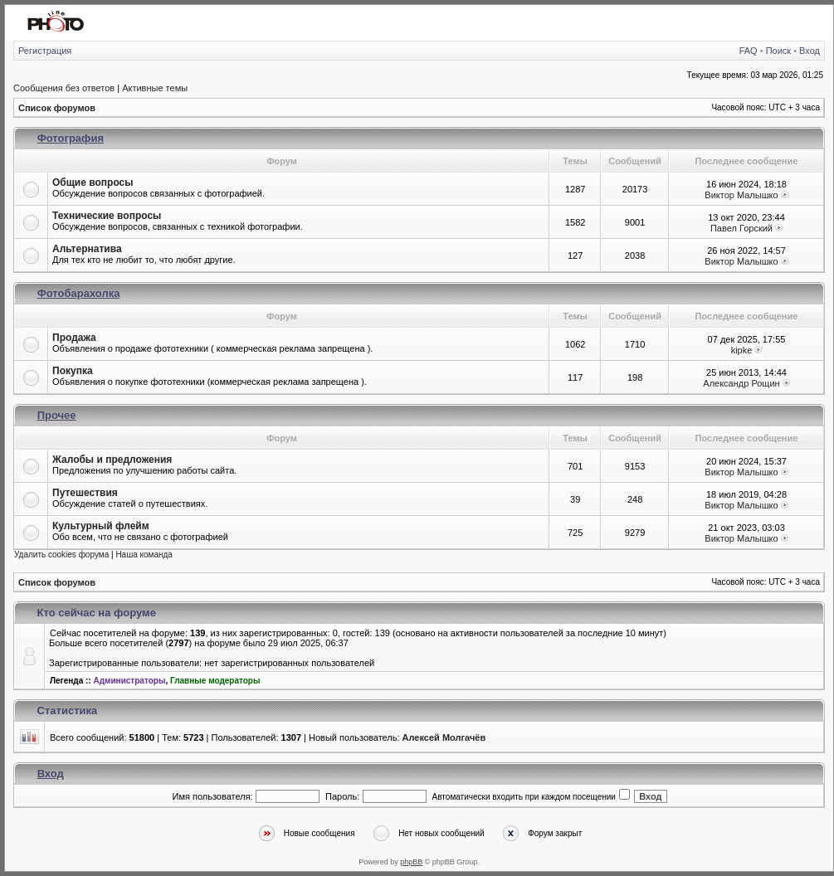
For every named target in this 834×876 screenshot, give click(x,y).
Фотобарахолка (78, 293)
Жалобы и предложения (112, 459)
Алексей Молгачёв (444, 737)
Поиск (778, 51)
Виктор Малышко (741, 195)
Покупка (72, 371)
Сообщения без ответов (64, 88)
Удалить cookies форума (61, 554)
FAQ (748, 51)
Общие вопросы (92, 182)
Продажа (74, 337)
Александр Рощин (741, 383)
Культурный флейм (100, 526)
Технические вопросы (106, 215)
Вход (809, 51)
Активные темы (155, 88)
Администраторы (129, 680)
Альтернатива (87, 249)
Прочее (56, 415)
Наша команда (144, 554)
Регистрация (44, 51)
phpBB (411, 862)
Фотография (70, 138)
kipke (742, 350)
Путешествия (85, 493)
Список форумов (56, 108)
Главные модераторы (215, 680)
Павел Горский (741, 228)
